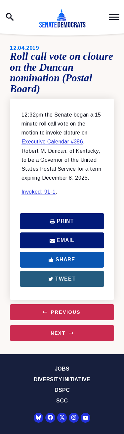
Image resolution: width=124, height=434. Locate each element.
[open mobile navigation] (114, 17)
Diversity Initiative (62, 379)
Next (58, 333)
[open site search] (10, 17)
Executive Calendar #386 (52, 141)
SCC (62, 400)
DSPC (62, 390)
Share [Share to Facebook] (62, 259)
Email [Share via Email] (62, 240)
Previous (66, 312)
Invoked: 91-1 (38, 192)
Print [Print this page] (62, 221)
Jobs (62, 369)
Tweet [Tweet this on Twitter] (62, 279)
